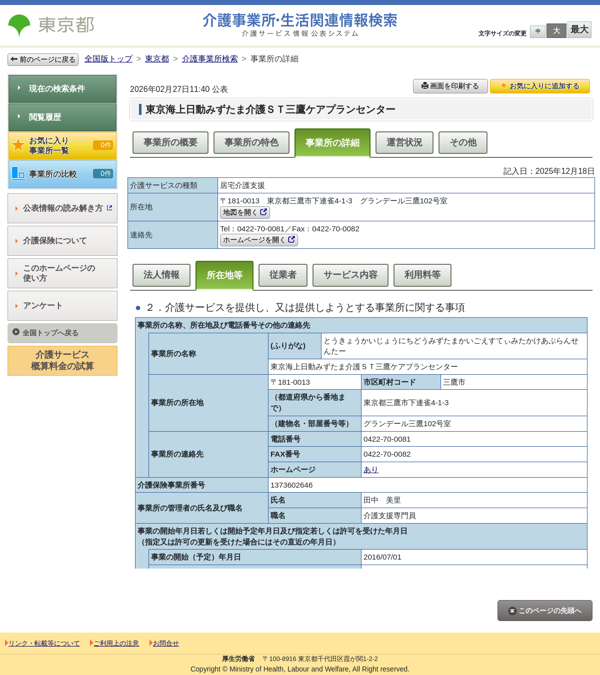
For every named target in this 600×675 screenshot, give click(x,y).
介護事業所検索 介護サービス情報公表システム (300, 25)
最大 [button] (579, 29)
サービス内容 (351, 275)
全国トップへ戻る (45, 332)
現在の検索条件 (51, 88)
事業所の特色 (251, 142)
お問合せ (164, 643)
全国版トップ (108, 58)
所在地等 (224, 275)
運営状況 (404, 142)
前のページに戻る (43, 59)
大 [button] (556, 30)
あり (371, 469)
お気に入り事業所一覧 (62, 145)
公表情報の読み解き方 (64, 208)
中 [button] (538, 31)
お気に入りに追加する (540, 86)
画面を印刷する (451, 86)
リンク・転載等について (42, 643)
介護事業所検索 (210, 58)
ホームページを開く (259, 240)
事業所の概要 (171, 142)
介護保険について (51, 240)
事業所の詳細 (333, 143)
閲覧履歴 (39, 117)
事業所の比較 (62, 174)
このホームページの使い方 (55, 273)
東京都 (157, 58)
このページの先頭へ (545, 611)
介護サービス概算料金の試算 (62, 360)
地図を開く (245, 212)
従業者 (283, 275)
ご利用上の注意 (114, 643)
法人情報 (162, 275)
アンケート (39, 305)
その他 (463, 142)
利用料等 (422, 275)
